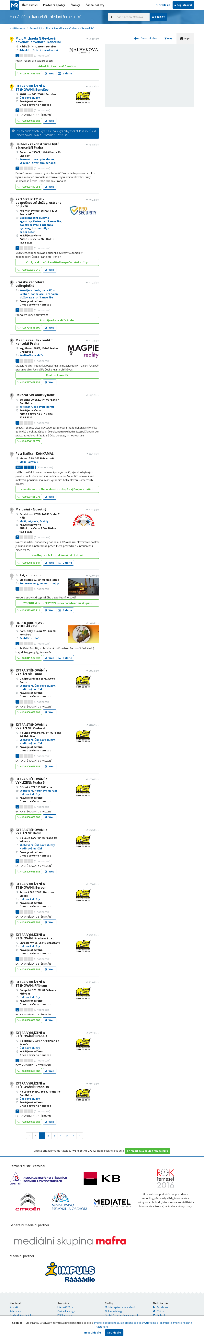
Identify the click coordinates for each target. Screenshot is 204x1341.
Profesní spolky (54, 5)
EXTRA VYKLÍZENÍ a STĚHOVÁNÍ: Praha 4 (31, 1034)
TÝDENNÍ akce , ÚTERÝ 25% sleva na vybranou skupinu (57, 603)
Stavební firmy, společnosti (37, 163)
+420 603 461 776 (28, 496)
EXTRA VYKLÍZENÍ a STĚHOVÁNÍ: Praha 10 (32, 1085)
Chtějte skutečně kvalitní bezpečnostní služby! (57, 262)
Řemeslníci (30, 5)
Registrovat (183, 5)
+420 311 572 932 (28, 658)
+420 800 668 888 (28, 120)
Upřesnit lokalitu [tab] (145, 38)
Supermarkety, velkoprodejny (39, 583)
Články (75, 5)
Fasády (44, 521)
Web (49, 73)
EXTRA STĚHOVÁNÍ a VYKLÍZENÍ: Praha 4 (31, 726)
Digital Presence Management (121, 1315)
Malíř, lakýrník (28, 462)
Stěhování (26, 685)
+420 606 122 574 (28, 441)
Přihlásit (163, 5)
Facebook (160, 1307)
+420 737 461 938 (28, 382)
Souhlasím (114, 1332)
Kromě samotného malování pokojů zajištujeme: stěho (57, 489)
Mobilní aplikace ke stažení (120, 1307)
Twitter (159, 1311)
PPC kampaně (65, 1315)
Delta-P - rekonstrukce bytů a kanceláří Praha (38, 146)
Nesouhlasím (92, 1332)
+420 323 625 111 (28, 610)
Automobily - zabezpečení (34, 230)
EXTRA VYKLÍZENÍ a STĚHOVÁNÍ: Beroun (31, 886)
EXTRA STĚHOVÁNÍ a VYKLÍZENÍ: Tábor (31, 672)
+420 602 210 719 (28, 269)
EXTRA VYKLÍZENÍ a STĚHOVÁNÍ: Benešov (32, 88)
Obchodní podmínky (21, 1315)
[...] (132, 17)
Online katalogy (66, 1311)
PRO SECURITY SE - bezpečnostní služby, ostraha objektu (39, 202)
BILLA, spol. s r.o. (28, 575)
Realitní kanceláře (41, 297)
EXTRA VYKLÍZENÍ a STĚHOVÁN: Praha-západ (35, 936)
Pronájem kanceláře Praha (57, 320)
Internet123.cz (65, 1307)
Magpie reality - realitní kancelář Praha (34, 342)
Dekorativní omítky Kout (35, 395)
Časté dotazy (94, 5)
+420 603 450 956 (28, 186)
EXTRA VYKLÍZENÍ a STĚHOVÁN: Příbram (31, 984)
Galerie (65, 73)
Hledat (158, 17)
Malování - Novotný (31, 509)
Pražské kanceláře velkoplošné (30, 284)
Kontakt (14, 1307)
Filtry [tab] (168, 38)
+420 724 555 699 (28, 327)
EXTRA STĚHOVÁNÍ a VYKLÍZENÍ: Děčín (31, 831)
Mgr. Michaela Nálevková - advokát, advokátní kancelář (38, 40)
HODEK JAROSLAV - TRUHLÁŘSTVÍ (30, 625)
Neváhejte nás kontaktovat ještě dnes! (57, 555)
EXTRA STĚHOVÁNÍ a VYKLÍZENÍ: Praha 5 (31, 781)
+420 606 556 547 (28, 562)
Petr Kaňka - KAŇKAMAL (35, 453)
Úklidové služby (29, 97)
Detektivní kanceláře (47, 221)
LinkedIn (159, 1315)
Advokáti (25, 50)
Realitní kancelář (57, 375)
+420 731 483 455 (28, 73)
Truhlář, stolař (29, 638)
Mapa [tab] (185, 38)
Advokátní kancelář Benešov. (57, 66)
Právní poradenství (45, 50)
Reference (15, 1311)
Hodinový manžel (30, 689)
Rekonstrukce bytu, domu (36, 159)
